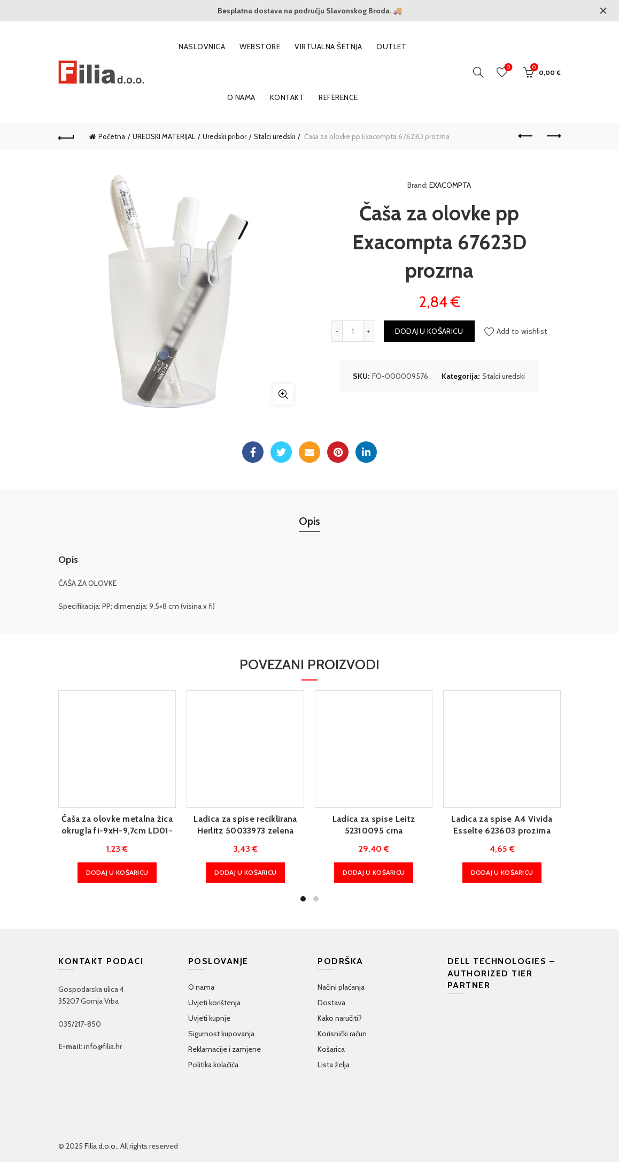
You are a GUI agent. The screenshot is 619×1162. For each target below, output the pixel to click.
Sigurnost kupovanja (221, 1033)
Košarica (331, 1049)
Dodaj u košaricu (429, 331)
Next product (553, 135)
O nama (241, 97)
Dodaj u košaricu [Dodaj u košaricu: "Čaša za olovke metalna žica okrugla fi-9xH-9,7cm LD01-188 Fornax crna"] (117, 872)
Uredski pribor (224, 136)
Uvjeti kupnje (209, 1018)
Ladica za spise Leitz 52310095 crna (373, 825)
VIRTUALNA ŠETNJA (328, 46)
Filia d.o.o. (100, 1146)
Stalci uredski (274, 136)
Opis (309, 521)
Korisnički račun (342, 1033)
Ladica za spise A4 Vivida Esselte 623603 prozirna (502, 825)
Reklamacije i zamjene (224, 1049)
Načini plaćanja (341, 987)
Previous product (526, 135)
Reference (338, 97)
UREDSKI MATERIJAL (164, 136)
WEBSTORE (259, 46)
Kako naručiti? (340, 1018)
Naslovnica (202, 46)
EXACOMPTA (450, 185)
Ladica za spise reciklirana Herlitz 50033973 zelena (245, 825)
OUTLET (391, 46)
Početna (111, 136)
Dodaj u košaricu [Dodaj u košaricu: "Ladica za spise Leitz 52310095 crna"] (374, 872)
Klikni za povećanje (283, 394)
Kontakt (287, 97)
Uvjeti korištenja (214, 1002)
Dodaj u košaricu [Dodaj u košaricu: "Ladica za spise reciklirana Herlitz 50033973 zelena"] (245, 872)
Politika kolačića (213, 1064)
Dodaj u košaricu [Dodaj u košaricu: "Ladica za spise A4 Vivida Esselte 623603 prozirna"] (502, 872)
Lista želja (334, 1064)
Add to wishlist (522, 331)
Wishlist (507, 67)
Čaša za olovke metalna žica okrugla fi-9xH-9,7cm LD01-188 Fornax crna (117, 830)
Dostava (331, 1002)
